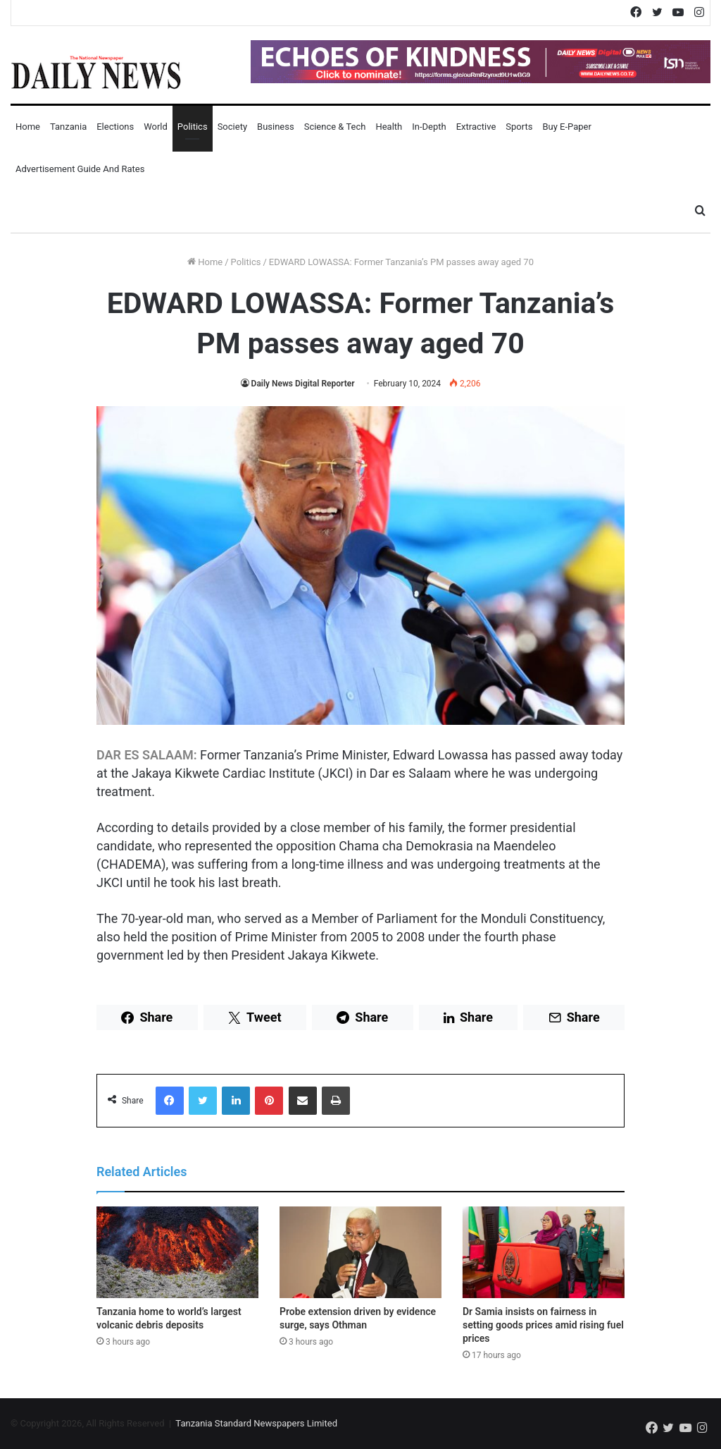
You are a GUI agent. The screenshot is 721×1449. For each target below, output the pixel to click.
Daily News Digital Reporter (303, 384)
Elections (115, 126)
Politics (192, 126)
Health (388, 126)
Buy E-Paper (566, 126)
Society (232, 126)
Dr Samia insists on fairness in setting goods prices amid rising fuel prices (543, 1325)
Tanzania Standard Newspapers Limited (256, 1423)
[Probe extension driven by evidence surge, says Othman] (360, 1252)
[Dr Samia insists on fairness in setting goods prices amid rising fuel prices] (544, 1252)
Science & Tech (335, 126)
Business (275, 126)
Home (27, 126)
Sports (519, 126)
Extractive (476, 126)
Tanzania (68, 126)
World (156, 126)
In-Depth (429, 126)
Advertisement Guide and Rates (79, 169)
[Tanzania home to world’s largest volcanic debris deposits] (177, 1252)
